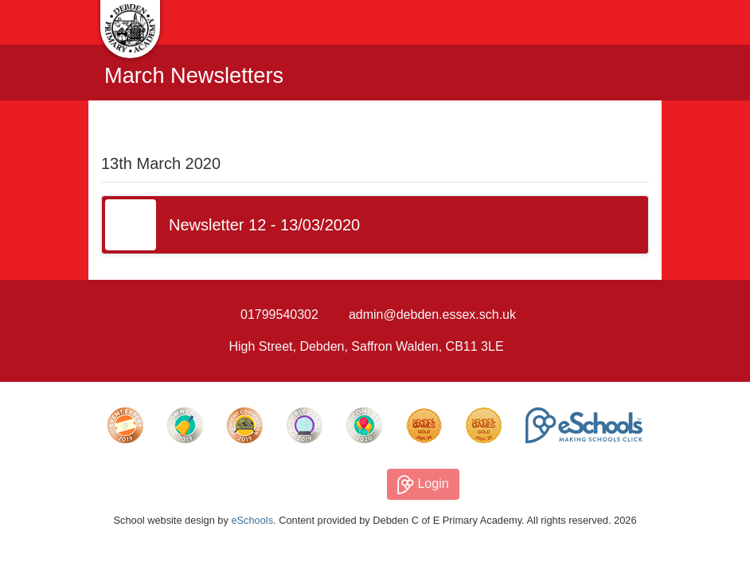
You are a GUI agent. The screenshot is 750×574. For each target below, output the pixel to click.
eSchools (252, 520)
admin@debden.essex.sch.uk (432, 314)
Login (423, 484)
